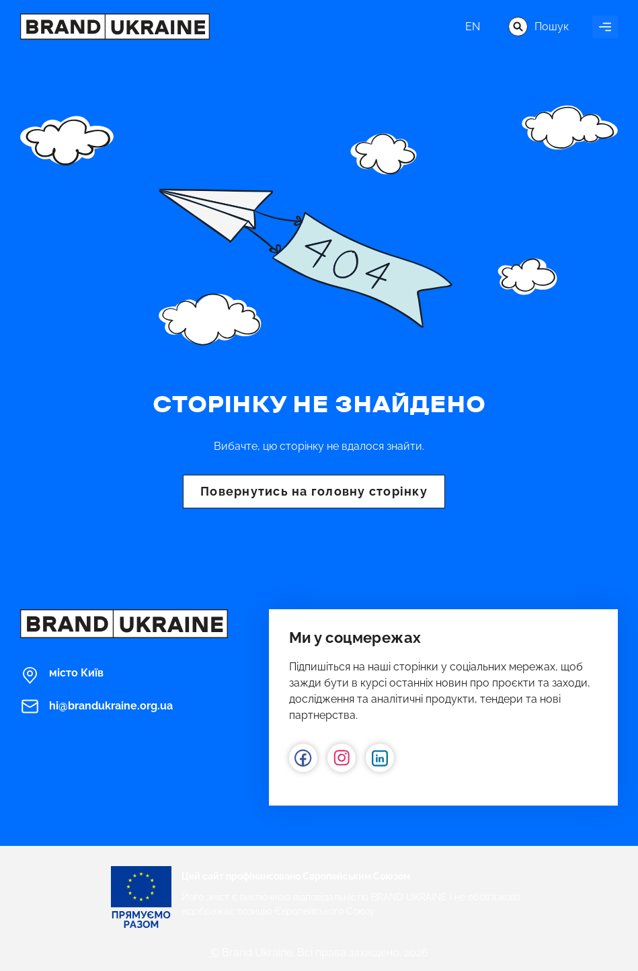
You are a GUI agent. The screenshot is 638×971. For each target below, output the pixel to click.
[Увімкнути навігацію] (605, 26)
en (472, 26)
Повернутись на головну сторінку (314, 491)
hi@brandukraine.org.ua (96, 706)
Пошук (538, 26)
